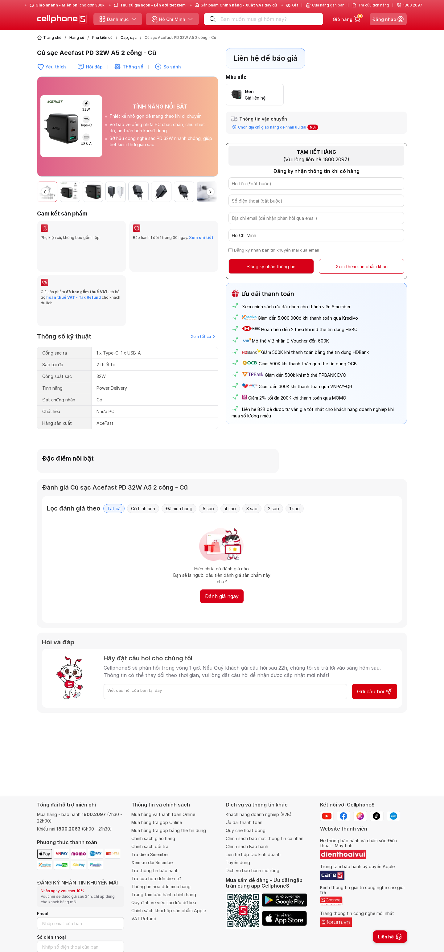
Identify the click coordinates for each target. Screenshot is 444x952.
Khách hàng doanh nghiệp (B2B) (259, 814)
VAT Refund (143, 918)
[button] (210, 192)
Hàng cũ (76, 37)
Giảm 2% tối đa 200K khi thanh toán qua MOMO (297, 397)
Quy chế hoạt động (245, 830)
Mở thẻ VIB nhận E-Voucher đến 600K (285, 340)
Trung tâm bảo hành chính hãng (163, 894)
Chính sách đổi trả (149, 846)
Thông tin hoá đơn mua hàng (161, 886)
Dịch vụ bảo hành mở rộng (252, 870)
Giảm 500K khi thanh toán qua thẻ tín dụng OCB (308, 363)
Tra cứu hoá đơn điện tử (156, 878)
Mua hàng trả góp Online (156, 822)
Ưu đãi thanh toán (244, 822)
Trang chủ (52, 37)
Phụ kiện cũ (102, 37)
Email (42, 913)
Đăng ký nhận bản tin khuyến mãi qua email (276, 250)
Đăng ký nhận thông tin (271, 266)
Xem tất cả (203, 303)
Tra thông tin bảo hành (155, 870)
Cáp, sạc (129, 37)
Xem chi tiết (201, 237)
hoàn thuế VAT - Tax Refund (73, 280)
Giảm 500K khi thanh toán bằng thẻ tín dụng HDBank (305, 352)
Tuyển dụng (238, 862)
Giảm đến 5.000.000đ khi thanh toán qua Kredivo (308, 318)
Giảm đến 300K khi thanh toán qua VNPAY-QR (305, 386)
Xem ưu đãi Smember (152, 862)
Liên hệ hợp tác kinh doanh (253, 854)
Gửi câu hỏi (374, 683)
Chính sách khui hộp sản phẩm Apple (168, 910)
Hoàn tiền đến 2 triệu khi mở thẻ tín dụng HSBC (309, 329)
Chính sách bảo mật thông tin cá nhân (264, 838)
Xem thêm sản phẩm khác (362, 266)
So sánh (172, 66)
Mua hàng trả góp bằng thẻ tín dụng (168, 830)
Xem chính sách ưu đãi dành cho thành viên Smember (296, 306)
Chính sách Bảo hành (247, 846)
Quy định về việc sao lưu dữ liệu (163, 902)
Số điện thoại (51, 937)
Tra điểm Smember (150, 854)
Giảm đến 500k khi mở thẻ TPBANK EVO (305, 375)
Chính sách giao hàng (153, 838)
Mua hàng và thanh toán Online (163, 814)
